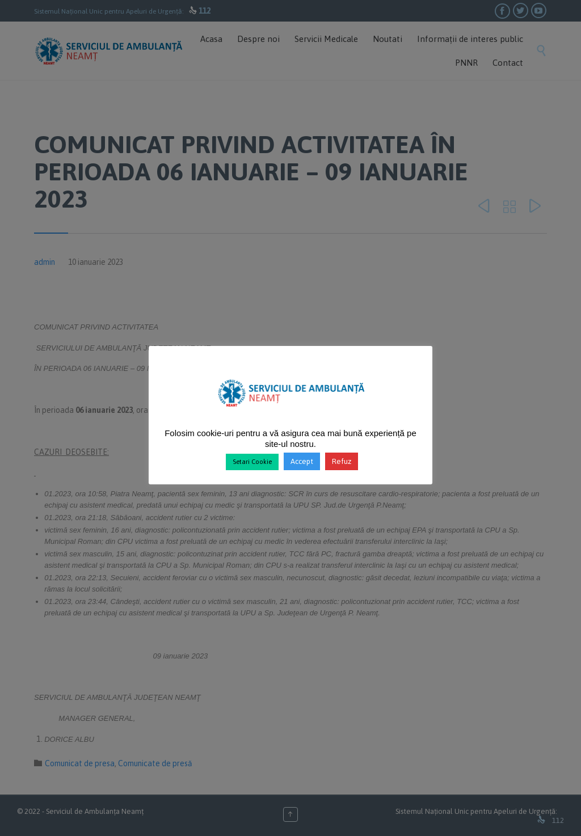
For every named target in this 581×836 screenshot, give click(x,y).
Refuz (341, 461)
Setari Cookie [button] (252, 461)
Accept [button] (301, 461)
